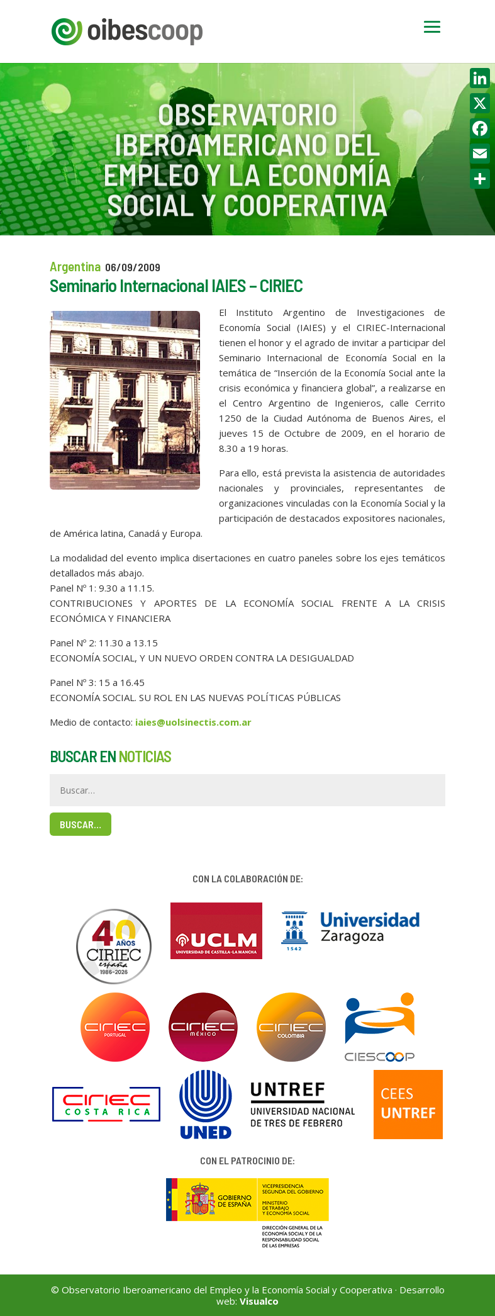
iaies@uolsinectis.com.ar (193, 722)
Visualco (259, 1301)
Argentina (75, 266)
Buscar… (80, 824)
